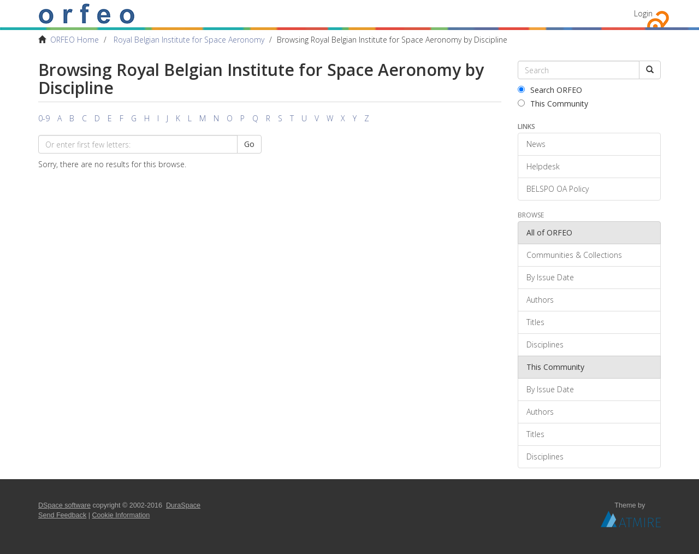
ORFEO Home (74, 39)
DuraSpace (183, 505)
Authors (540, 299)
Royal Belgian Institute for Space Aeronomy (189, 39)
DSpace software (64, 505)
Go (249, 144)
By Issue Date (550, 277)
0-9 (44, 118)
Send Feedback (62, 515)
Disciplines (545, 344)
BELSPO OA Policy (557, 189)
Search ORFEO (550, 90)
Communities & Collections (574, 255)
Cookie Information (121, 515)
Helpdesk (543, 166)
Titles (535, 322)
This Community (553, 103)
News (536, 144)
